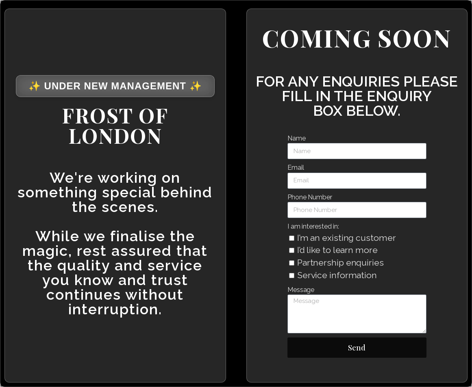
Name (296, 138)
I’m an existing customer (346, 238)
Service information (337, 275)
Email (295, 167)
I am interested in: (313, 226)
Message (300, 290)
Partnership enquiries (340, 262)
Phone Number (309, 197)
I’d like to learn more (337, 250)
